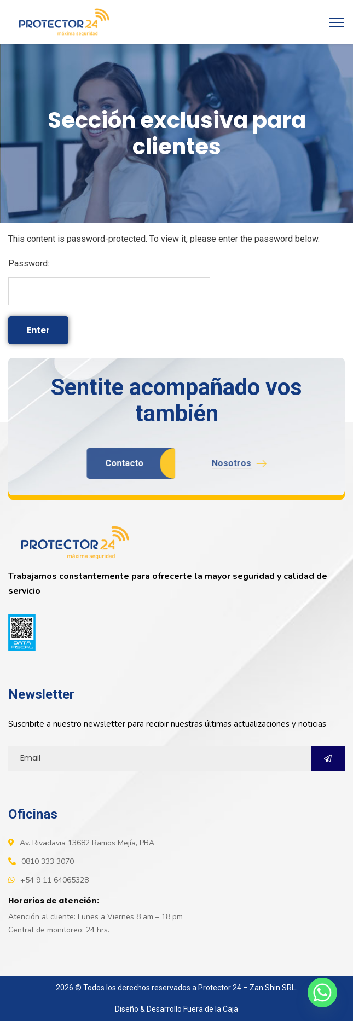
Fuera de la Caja (210, 1009)
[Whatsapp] (322, 992)
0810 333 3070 (47, 861)
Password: (109, 281)
